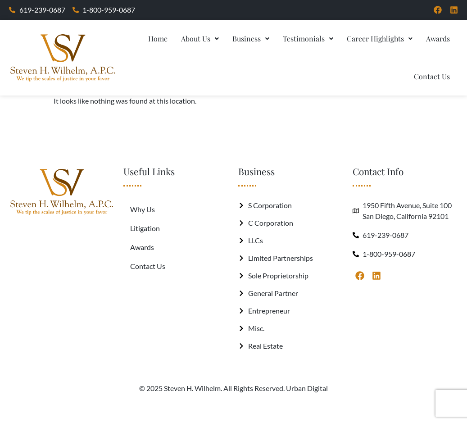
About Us (200, 38)
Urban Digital (307, 388)
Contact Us (432, 76)
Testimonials (308, 38)
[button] (200, 39)
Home (158, 38)
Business (250, 38)
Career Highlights (380, 38)
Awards (438, 38)
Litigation (145, 228)
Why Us (142, 209)
